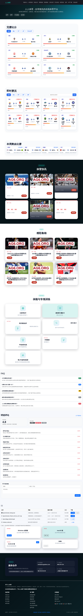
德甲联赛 (32, 607)
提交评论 (78, 495)
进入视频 (9, 257)
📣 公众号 (65, 604)
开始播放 (34, 257)
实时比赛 (51, 2)
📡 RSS (70, 604)
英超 (14, 94)
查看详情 (74, 190)
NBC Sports (57, 601)
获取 (72, 512)
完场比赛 (75, 2)
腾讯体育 (57, 599)
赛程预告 (46, 2)
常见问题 (57, 2)
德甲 (28, 94)
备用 (77, 512)
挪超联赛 (32, 599)
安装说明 (46, 545)
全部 (9, 31)
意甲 (23, 94)
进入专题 (24, 195)
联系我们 (48, 612)
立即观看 (59, 282)
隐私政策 (35, 612)
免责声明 (44, 612)
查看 (72, 522)
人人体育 (7, 2)
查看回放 (9, 282)
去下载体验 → (79, 415)
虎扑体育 (57, 595)
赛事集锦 (41, 2)
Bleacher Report (59, 597)
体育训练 (62, 2)
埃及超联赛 (32, 601)
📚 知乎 (56, 604)
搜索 (74, 94)
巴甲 (18, 31)
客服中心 (25, 2)
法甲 (23, 31)
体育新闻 (31, 2)
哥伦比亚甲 (29, 31)
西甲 (18, 94)
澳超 (14, 31)
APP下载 (70, 2)
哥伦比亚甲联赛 (33, 605)
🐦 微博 (60, 604)
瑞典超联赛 (32, 595)
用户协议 (39, 612)
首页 (66, 2)
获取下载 (9, 535)
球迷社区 (36, 2)
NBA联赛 (32, 597)
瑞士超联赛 (32, 603)
